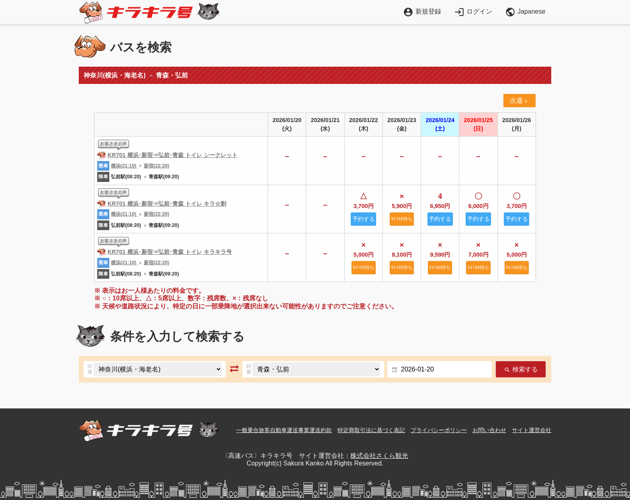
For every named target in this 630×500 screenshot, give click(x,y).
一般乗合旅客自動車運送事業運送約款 (284, 430)
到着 (248, 369)
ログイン (473, 11)
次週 (519, 100)
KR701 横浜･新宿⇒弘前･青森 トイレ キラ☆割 (167, 203)
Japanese (525, 12)
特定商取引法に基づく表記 (371, 430)
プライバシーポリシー (439, 430)
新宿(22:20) (156, 166)
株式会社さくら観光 (379, 455)
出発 (90, 369)
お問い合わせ (489, 430)
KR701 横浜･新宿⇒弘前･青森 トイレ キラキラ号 (170, 252)
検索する (520, 369)
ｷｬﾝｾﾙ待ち (402, 219)
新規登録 (422, 11)
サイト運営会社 (531, 430)
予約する (363, 219)
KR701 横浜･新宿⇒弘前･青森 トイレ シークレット (172, 155)
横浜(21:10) (124, 166)
